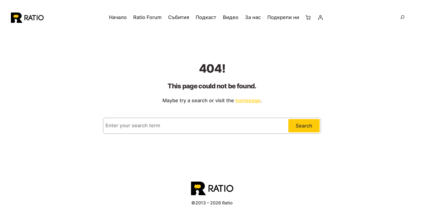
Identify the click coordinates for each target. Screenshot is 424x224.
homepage (248, 100)
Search (304, 126)
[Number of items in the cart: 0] (308, 17)
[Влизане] (320, 17)
